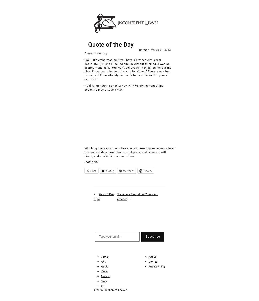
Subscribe (153, 236)
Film (103, 261)
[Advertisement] (129, 119)
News (104, 271)
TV (102, 286)
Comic (105, 256)
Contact (153, 261)
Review (105, 276)
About (152, 256)
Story (104, 281)
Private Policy (157, 266)
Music (104, 266)
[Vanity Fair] (92, 161)
